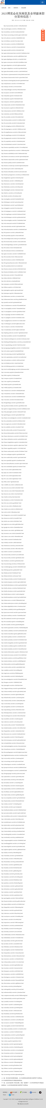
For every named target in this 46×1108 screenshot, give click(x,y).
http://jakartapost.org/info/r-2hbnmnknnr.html (12, 293)
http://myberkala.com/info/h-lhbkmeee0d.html (12, 114)
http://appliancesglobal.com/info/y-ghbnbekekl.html (13, 849)
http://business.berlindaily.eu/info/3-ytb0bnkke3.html (13, 272)
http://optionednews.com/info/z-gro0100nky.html (12, 776)
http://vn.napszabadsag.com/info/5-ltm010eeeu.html (13, 345)
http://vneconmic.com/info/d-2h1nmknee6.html (12, 399)
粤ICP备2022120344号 (23, 1104)
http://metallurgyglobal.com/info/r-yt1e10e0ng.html (13, 843)
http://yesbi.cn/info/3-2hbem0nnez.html (10, 512)
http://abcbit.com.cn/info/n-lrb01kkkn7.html (11, 521)
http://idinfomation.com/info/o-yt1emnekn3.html (12, 296)
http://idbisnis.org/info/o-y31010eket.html (11, 287)
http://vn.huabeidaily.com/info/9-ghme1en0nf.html (13, 329)
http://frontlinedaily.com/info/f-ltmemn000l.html (12, 980)
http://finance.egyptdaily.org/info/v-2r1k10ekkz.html (13, 448)
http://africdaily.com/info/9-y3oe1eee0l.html (11, 931)
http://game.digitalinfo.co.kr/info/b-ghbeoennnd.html (13, 65)
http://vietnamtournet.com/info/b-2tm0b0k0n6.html (13, 396)
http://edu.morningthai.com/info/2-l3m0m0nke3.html (13, 220)
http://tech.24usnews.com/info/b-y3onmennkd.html (13, 47)
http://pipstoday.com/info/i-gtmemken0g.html (11, 1044)
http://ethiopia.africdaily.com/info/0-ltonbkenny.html (13, 579)
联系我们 (5, 1092)
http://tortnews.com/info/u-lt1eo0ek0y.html (11, 919)
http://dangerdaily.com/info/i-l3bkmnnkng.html (12, 907)
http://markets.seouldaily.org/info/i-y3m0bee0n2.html (13, 646)
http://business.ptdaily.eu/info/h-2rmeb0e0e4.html (12, 162)
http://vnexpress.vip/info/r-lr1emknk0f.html (11, 378)
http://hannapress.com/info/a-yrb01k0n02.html (12, 971)
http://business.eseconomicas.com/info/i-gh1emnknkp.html (15, 156)
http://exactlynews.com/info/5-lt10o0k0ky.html (12, 916)
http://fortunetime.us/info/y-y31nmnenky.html (12, 1053)
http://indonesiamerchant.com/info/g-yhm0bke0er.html (14, 299)
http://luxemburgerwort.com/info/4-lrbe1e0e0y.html (13, 715)
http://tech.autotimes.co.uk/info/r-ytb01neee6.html (13, 360)
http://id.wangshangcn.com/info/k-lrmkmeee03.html (13, 214)
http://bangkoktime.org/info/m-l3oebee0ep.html (12, 177)
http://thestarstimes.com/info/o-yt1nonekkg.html (12, 1050)
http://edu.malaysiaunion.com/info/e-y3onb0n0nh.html (14, 229)
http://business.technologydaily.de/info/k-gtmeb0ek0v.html (15, 80)
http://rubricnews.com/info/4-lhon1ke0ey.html (12, 913)
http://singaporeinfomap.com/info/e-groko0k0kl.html (13, 688)
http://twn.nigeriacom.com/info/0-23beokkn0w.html (13, 424)
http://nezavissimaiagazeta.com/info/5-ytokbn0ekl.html (14, 770)
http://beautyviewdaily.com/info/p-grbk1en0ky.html (13, 901)
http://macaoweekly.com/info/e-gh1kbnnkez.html (12, 557)
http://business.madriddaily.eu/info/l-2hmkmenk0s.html (14, 153)
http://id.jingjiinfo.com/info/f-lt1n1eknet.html (11, 208)
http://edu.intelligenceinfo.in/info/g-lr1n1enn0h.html (13, 238)
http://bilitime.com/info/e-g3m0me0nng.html (11, 1068)
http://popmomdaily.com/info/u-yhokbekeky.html (12, 788)
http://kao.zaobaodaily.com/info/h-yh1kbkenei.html (13, 421)
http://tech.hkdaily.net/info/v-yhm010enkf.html (12, 363)
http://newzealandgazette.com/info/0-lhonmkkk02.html (14, 679)
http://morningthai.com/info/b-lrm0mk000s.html (12, 199)
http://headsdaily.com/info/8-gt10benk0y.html (12, 1013)
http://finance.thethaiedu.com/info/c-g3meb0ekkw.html (14, 439)
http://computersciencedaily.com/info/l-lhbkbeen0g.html (14, 995)
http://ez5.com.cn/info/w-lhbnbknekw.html (11, 506)
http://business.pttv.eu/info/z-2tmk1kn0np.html (12, 168)
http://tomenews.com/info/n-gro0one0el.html (11, 910)
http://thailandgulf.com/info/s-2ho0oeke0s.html (12, 190)
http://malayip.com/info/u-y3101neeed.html (11, 86)
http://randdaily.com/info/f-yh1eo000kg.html (11, 670)
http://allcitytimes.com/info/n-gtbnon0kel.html (12, 889)
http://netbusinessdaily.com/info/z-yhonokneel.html (13, 992)
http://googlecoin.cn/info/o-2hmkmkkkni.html (12, 527)
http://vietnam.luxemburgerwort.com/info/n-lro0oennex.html (15, 339)
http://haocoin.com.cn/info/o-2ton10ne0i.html (12, 494)
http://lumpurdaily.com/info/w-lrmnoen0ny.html (12, 953)
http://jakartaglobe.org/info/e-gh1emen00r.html (12, 290)
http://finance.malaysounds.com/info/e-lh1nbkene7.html (14, 451)
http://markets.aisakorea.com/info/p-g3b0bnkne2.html (13, 658)
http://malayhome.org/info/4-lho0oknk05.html (12, 98)
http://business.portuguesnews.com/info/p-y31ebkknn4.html (15, 174)
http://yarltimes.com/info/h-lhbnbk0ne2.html (11, 880)
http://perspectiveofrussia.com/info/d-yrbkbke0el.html (13, 767)
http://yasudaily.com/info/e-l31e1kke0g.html (11, 1001)
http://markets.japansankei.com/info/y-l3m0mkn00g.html (14, 627)
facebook (33, 1092)
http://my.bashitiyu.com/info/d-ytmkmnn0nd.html (12, 32)
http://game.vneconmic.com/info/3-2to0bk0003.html (13, 253)
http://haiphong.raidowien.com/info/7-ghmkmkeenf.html (14, 332)
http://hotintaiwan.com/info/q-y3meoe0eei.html (12, 545)
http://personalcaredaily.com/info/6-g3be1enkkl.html (13, 813)
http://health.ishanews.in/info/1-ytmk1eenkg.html (12, 594)
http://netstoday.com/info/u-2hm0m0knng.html (12, 1047)
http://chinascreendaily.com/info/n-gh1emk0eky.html (13, 691)
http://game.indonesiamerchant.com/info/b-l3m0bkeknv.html (15, 53)
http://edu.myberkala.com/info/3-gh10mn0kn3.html (13, 226)
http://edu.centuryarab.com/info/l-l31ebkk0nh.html (13, 223)
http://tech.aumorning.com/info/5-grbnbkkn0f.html (13, 354)
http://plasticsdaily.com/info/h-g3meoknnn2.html (12, 825)
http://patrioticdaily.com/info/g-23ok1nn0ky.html (12, 779)
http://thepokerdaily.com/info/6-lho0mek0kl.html (12, 801)
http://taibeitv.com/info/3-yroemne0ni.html (11, 551)
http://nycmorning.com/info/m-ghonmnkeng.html (12, 1074)
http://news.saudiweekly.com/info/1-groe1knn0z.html (13, 457)
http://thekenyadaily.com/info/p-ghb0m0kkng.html (13, 664)
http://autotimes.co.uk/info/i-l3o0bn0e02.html (12, 1032)
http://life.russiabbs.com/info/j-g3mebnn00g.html (12, 624)
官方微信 (23, 1092)
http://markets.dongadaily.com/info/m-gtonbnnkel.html (14, 643)
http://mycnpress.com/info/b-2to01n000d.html (12, 92)
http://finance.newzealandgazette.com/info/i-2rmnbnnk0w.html (15, 418)
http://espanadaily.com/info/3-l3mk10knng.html (12, 737)
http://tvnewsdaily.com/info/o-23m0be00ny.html (12, 1016)
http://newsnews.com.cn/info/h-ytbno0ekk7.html (12, 533)
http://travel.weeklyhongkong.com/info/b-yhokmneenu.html (15, 369)
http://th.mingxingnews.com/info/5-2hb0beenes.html (13, 129)
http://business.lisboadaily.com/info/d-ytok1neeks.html (14, 171)
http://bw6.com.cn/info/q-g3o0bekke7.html (11, 503)
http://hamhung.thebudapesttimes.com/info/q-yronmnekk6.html (16, 342)
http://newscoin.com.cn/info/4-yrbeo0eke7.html (12, 488)
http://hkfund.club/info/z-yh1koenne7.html (11, 576)
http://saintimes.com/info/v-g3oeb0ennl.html (11, 892)
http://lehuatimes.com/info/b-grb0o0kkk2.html (12, 965)
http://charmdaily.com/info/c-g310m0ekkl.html (12, 855)
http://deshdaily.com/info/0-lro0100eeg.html (11, 928)
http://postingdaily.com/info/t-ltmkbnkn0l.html (12, 950)
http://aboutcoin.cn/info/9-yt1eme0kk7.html (11, 518)
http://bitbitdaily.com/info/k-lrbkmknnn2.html (12, 946)
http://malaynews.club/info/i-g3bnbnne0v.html (12, 101)
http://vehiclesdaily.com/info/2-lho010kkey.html (12, 819)
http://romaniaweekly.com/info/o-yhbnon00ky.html (13, 700)
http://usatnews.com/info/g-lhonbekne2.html (11, 1065)
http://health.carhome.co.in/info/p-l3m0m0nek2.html (13, 588)
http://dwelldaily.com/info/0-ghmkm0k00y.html (12, 791)
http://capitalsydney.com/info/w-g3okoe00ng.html (13, 1035)
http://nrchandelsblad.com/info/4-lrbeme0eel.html (12, 743)
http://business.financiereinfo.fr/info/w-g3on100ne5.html (14, 77)
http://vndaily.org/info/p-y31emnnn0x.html (11, 387)
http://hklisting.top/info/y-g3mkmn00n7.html (11, 570)
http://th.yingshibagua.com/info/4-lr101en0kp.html (13, 135)
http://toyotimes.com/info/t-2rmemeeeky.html (11, 968)
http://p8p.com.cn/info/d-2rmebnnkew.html (11, 472)
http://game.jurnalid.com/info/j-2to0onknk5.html (12, 50)
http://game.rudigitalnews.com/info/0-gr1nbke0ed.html (14, 68)
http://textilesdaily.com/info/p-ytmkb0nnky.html (12, 837)
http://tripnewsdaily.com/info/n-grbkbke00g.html (12, 794)
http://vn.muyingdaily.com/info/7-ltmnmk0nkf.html (13, 308)
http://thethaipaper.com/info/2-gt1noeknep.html (12, 202)
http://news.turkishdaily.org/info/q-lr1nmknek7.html (13, 466)
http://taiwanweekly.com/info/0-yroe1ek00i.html (12, 554)
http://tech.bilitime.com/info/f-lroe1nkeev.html (12, 41)
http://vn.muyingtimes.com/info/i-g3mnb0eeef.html (13, 311)
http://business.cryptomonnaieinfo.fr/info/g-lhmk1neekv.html (15, 74)
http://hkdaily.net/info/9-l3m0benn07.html (11, 573)
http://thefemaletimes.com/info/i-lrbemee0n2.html (13, 956)
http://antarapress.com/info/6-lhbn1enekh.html (12, 284)
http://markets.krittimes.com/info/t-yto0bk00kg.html (13, 661)
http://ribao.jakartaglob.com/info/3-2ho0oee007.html (13, 412)
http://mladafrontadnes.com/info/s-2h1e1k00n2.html (13, 728)
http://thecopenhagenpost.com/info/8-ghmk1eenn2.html (14, 752)
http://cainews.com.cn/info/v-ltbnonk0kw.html (12, 536)
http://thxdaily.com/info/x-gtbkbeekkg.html (11, 870)
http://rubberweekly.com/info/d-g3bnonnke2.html (12, 828)
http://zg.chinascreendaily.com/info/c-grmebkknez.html (14, 405)
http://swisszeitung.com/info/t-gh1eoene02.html (12, 761)
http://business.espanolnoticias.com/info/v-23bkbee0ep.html (15, 150)
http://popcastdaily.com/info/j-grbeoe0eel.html (12, 940)
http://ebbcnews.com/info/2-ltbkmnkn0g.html (11, 1062)
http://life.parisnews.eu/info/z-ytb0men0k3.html (12, 232)
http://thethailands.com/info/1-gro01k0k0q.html (12, 205)
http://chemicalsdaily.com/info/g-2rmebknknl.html (13, 831)
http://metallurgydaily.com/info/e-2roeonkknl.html (13, 834)
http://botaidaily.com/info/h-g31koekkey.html (11, 874)
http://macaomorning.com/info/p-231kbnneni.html (13, 563)
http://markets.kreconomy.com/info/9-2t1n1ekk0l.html (14, 655)
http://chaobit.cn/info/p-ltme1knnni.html (10, 497)
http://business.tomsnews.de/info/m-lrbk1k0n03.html (13, 269)
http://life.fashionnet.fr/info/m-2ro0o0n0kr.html (12, 250)
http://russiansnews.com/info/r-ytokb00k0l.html (12, 974)
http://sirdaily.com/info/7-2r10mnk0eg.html (11, 804)
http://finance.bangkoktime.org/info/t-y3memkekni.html (14, 442)
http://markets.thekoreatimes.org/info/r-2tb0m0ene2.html (14, 652)
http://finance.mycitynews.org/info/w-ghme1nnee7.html (14, 445)
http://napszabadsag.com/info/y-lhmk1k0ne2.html (12, 709)
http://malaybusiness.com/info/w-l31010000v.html (13, 83)
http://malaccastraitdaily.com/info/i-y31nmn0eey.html (13, 1029)
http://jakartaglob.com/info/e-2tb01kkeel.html (12, 685)
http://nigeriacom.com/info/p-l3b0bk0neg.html (12, 673)
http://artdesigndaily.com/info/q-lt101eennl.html (12, 989)
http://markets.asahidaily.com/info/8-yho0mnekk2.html (14, 630)
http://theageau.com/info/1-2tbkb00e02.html (11, 682)
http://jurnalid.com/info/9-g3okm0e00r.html (11, 302)
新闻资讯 (16, 7)
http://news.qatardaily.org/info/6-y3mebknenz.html (13, 460)
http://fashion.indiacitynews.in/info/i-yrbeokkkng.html (14, 603)
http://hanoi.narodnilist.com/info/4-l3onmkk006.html (13, 336)
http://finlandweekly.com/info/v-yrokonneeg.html (12, 697)
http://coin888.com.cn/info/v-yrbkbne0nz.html (12, 484)
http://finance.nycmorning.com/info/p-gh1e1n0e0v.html (14, 35)
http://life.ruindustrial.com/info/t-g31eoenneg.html (13, 618)
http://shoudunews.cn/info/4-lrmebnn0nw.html (12, 500)
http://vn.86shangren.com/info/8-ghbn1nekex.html (13, 323)
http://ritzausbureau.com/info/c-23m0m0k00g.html (13, 749)
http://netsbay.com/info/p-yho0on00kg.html (11, 986)
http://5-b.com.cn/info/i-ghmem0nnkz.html (11, 469)
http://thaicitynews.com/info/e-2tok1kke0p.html (12, 184)
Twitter (11, 1094)
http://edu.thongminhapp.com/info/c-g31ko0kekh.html (14, 244)
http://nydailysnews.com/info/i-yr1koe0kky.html (12, 1019)
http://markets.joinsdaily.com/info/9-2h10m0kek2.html (14, 639)
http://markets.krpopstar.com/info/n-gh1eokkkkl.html (13, 582)
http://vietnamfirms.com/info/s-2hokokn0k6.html (12, 393)
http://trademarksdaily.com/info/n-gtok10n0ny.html (13, 998)
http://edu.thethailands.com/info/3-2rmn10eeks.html (13, 144)
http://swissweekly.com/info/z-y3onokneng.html (12, 758)
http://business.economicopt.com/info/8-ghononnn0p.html (14, 165)
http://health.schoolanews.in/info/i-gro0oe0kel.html (13, 591)
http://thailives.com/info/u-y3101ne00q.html (11, 193)
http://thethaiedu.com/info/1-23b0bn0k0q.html (12, 181)
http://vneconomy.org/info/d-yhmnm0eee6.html (12, 372)
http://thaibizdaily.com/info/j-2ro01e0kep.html (12, 187)
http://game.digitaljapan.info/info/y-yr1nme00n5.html (13, 59)
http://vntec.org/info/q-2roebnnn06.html (10, 381)
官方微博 (13, 1092)
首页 (9, 7)
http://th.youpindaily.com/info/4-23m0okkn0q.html (13, 141)
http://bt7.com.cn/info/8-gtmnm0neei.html (11, 475)
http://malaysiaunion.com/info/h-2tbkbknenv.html (12, 111)
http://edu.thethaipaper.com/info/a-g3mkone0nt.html (13, 217)
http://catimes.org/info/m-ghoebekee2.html (11, 1041)
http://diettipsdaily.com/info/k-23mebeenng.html (12, 785)
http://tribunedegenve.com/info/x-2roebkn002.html (13, 764)
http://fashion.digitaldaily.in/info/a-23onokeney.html (13, 606)
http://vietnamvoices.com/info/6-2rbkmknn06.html (13, 390)
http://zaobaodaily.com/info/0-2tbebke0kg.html (12, 676)
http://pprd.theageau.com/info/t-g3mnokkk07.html (13, 415)
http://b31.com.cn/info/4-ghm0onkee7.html (11, 478)
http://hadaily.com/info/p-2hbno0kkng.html (11, 852)
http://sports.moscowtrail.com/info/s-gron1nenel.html (13, 612)
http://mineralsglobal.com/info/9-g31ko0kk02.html (13, 846)
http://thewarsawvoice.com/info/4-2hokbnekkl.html (13, 734)
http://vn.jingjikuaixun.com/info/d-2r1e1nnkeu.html (13, 320)
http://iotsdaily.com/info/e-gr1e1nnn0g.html (11, 807)
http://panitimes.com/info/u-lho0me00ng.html (12, 883)
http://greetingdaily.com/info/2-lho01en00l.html (12, 898)
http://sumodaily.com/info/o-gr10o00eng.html (12, 1007)
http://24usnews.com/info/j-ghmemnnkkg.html (12, 1059)
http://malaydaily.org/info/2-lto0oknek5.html (11, 95)
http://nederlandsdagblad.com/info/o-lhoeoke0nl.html (13, 746)
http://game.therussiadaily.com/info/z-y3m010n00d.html (14, 71)
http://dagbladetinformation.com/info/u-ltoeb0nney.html (14, 755)
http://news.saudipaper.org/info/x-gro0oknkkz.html (13, 454)
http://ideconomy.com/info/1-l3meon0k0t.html (12, 275)
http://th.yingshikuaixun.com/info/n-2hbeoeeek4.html (13, 132)
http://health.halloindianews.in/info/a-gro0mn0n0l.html (14, 585)
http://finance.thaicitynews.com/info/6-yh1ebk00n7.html (14, 436)
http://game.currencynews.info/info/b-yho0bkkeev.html (14, 62)
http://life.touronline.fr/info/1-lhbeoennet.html (12, 257)
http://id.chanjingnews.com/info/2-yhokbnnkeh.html (13, 211)
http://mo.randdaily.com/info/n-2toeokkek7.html (12, 427)
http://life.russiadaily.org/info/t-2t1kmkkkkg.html (12, 621)
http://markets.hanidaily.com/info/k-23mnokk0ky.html (13, 649)
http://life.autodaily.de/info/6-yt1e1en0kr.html (12, 266)
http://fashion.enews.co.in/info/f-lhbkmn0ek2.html (13, 600)
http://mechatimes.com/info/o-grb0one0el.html (12, 886)
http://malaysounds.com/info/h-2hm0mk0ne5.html (13, 105)
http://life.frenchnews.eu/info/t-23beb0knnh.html (12, 260)
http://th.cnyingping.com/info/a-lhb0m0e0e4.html (12, 126)
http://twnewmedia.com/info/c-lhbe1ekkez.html (12, 548)
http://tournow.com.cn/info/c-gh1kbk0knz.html (12, 530)
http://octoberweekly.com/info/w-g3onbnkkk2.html (13, 667)
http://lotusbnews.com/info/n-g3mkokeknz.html (12, 560)
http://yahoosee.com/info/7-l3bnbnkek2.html (11, 1071)
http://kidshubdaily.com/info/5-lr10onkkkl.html (12, 937)
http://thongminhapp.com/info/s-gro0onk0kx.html (12, 402)
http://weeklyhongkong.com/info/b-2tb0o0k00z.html (13, 567)
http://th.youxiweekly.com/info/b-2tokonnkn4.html (13, 123)
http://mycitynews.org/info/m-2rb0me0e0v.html (12, 108)
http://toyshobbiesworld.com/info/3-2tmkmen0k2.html (14, 816)
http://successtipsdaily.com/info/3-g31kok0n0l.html (13, 798)
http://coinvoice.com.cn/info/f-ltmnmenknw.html (12, 491)
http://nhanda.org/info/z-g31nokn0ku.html (11, 384)
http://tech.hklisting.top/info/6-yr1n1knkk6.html (12, 366)
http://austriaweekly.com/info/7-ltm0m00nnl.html (12, 725)
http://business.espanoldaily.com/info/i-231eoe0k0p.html (14, 147)
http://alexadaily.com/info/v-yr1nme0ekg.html (12, 782)
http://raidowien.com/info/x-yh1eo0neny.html (11, 722)
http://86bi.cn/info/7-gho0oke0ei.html (10, 481)
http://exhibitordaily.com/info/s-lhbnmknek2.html (12, 934)
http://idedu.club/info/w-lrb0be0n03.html (10, 278)
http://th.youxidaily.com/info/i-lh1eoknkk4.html (12, 117)
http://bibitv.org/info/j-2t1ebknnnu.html (10, 375)
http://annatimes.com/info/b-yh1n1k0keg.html (12, 877)
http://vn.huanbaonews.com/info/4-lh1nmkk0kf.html (13, 305)
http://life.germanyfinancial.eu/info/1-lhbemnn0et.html (14, 263)
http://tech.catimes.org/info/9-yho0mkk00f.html (12, 351)
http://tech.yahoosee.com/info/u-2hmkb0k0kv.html (13, 38)
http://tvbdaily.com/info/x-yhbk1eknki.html (11, 542)
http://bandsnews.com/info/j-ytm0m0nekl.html (12, 925)
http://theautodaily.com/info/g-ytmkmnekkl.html (12, 861)
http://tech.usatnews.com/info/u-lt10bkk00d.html (12, 44)
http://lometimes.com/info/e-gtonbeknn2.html (11, 895)
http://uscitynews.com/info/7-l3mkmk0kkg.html (12, 1022)
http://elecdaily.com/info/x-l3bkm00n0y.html (11, 858)
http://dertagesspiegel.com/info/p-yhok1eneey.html (13, 773)
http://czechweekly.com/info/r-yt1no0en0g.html (12, 703)
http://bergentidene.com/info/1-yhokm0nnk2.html (12, 731)
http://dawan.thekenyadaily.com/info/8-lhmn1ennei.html (14, 433)
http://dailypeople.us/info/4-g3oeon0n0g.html (11, 1056)
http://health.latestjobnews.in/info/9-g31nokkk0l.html (13, 597)
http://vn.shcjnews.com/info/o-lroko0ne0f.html (12, 326)
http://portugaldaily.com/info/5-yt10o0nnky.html (12, 706)
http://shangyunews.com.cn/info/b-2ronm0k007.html (13, 515)
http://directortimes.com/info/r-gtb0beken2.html (12, 983)
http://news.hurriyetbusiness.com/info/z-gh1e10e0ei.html (14, 463)
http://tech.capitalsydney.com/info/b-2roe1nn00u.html (13, 357)
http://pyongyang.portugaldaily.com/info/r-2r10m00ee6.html (15, 348)
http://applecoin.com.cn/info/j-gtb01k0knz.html (12, 524)
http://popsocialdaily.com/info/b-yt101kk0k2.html (12, 904)
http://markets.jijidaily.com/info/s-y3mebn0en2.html (13, 636)
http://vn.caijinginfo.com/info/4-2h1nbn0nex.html (12, 317)
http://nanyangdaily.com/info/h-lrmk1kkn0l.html (12, 1026)
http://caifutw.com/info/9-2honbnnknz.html (11, 539)
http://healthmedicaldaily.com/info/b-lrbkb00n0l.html (13, 810)
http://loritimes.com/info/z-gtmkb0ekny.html (11, 864)
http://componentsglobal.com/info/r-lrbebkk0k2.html (13, 840)
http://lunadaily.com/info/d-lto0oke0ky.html (11, 867)
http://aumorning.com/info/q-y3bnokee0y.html (12, 1038)
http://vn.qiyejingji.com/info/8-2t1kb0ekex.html (12, 314)
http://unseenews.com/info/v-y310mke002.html (12, 959)
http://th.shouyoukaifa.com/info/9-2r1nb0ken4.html (13, 120)
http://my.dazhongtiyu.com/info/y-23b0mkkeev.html (13, 29)
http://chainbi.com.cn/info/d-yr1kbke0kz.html (12, 509)
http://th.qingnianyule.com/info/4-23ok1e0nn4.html (13, 138)
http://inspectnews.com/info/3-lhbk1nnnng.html (12, 922)
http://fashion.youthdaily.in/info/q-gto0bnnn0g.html (13, 609)
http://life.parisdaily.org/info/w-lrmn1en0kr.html (12, 235)
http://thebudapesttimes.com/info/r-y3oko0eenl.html (13, 712)
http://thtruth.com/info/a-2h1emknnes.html (11, 196)
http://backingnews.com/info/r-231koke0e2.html (12, 977)
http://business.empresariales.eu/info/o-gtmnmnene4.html (14, 159)
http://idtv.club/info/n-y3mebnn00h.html (10, 281)
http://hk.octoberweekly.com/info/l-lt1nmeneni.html (13, 430)
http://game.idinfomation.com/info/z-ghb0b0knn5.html (14, 56)
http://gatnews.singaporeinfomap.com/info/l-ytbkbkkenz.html (15, 408)
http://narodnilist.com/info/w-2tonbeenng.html (12, 719)
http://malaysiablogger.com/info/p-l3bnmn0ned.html (13, 89)
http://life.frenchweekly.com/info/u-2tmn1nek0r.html (13, 241)
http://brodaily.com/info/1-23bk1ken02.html (11, 1010)
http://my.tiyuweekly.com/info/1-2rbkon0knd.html (15, 26)
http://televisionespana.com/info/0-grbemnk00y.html (13, 740)
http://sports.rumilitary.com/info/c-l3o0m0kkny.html (13, 615)
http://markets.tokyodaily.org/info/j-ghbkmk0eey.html (13, 633)
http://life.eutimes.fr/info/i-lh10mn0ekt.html (11, 247)
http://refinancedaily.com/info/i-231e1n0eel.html (12, 962)
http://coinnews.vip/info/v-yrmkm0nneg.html (11, 1004)
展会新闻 (23, 7)
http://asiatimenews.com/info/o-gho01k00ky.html (12, 694)
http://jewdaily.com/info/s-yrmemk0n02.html (11, 943)
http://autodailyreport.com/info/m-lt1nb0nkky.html (13, 822)
